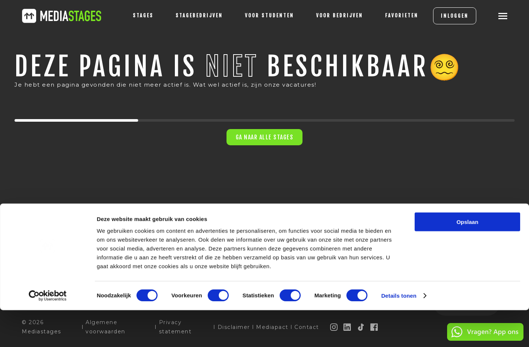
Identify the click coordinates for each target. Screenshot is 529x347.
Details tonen (398, 332)
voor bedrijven (327, 15)
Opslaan (467, 259)
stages (131, 15)
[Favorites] (390, 15)
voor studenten (257, 15)
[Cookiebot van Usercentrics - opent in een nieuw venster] (47, 332)
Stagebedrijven (187, 15)
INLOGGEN (442, 16)
